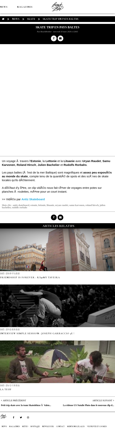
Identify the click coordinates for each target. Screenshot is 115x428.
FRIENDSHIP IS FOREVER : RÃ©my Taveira (30, 277)
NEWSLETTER (48, 426)
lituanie (50, 205)
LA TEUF (5, 389)
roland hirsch (92, 205)
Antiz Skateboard (33, 199)
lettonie (42, 205)
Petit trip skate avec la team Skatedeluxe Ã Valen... (26, 405)
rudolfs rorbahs (19, 207)
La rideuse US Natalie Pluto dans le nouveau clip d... (88, 405)
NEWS (3, 6)
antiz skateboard (21, 205)
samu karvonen (76, 205)
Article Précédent (14, 400)
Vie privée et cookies (97, 426)
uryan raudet (61, 205)
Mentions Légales (75, 426)
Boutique (21, 33)
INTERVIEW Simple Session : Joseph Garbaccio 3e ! (37, 333)
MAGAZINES (25, 6)
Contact (60, 426)
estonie (33, 205)
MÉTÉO (4, 33)
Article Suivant (102, 400)
